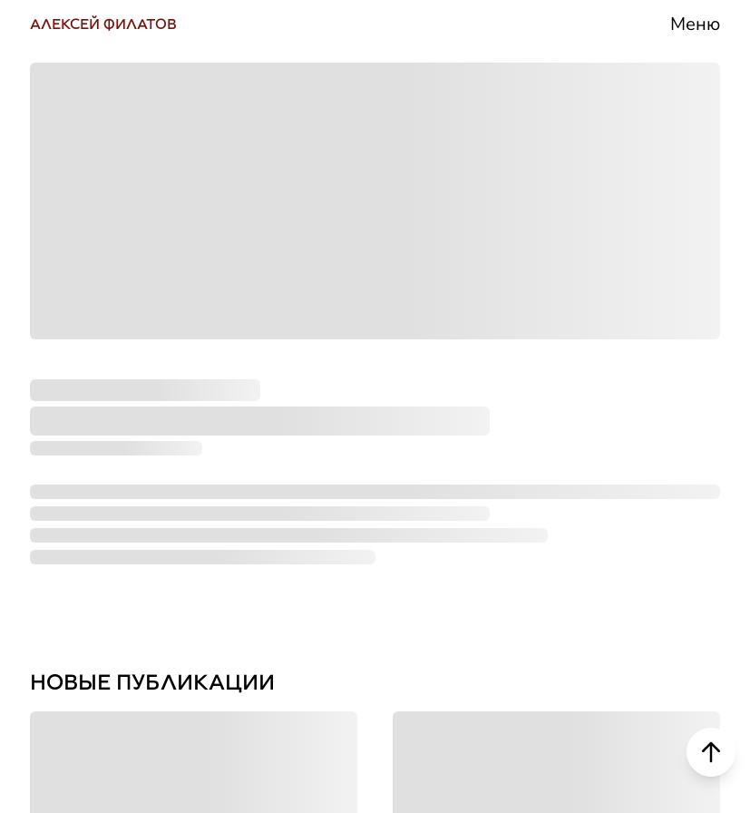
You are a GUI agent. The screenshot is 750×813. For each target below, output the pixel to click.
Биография (587, 238)
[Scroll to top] (711, 752)
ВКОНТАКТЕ (110, 235)
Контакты (574, 615)
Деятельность (609, 313)
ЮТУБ (69, 389)
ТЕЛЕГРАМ (103, 313)
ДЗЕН (66, 543)
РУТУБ (72, 466)
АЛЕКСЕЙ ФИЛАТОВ (103, 24)
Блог (535, 464)
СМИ (536, 389)
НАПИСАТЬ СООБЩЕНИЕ (196, 620)
